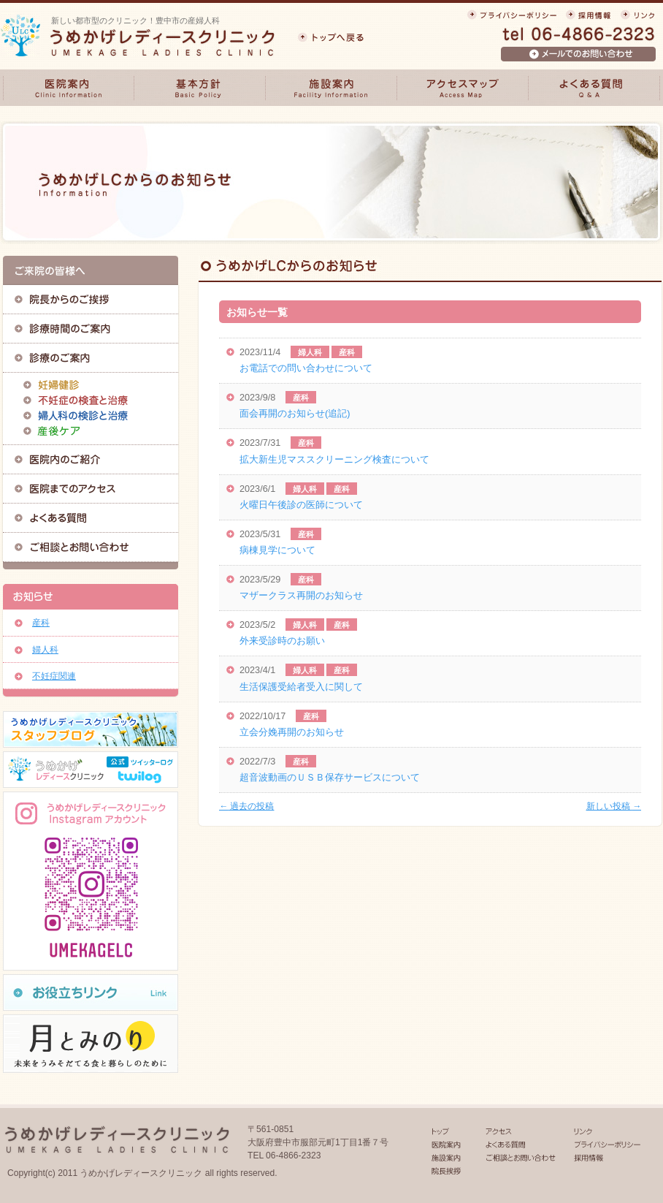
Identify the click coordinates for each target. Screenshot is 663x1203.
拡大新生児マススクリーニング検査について (334, 460)
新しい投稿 (613, 806)
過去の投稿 (246, 806)
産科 (347, 352)
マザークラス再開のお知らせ (301, 596)
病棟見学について (277, 550)
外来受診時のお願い (282, 641)
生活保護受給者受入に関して (301, 687)
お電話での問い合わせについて (305, 368)
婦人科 (310, 352)
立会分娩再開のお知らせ (291, 732)
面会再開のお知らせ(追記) (294, 414)
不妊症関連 (54, 676)
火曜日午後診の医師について (301, 505)
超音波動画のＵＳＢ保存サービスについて (329, 778)
